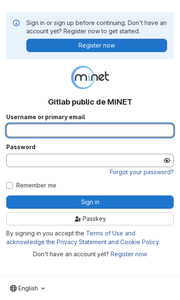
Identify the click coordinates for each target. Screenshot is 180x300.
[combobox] (27, 288)
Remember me (36, 185)
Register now (129, 254)
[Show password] (167, 160)
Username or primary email (45, 117)
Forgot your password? (142, 171)
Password (20, 147)
